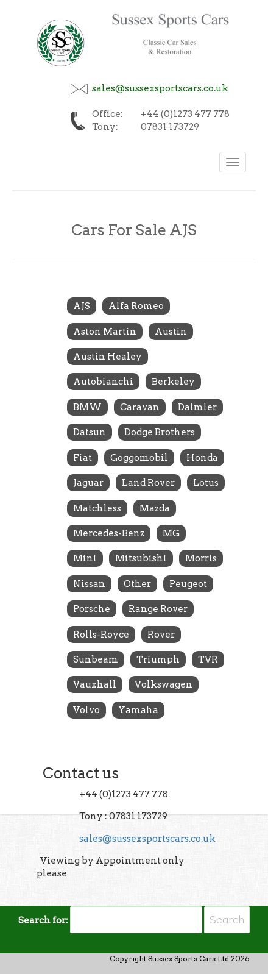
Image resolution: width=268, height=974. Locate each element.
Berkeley (173, 381)
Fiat (82, 457)
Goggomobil (139, 457)
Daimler (197, 407)
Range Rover (158, 608)
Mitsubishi (141, 558)
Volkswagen (163, 684)
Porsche (91, 608)
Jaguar (88, 482)
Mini (85, 558)
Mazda (154, 508)
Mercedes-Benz (108, 533)
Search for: (43, 920)
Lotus (206, 482)
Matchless (97, 508)
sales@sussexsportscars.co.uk (160, 88)
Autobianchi (103, 381)
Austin (171, 331)
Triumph (158, 659)
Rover (161, 634)
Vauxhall (94, 684)
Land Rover (148, 482)
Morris (201, 558)
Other (137, 583)
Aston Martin (104, 331)
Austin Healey (107, 356)
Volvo (86, 710)
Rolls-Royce (101, 634)
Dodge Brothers (159, 432)
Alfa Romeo (136, 305)
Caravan (140, 407)
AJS (81, 305)
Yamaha (138, 710)
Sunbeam (95, 659)
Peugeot (188, 583)
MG (171, 533)
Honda (202, 457)
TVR (208, 659)
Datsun (89, 432)
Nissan (89, 583)
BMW (87, 407)
